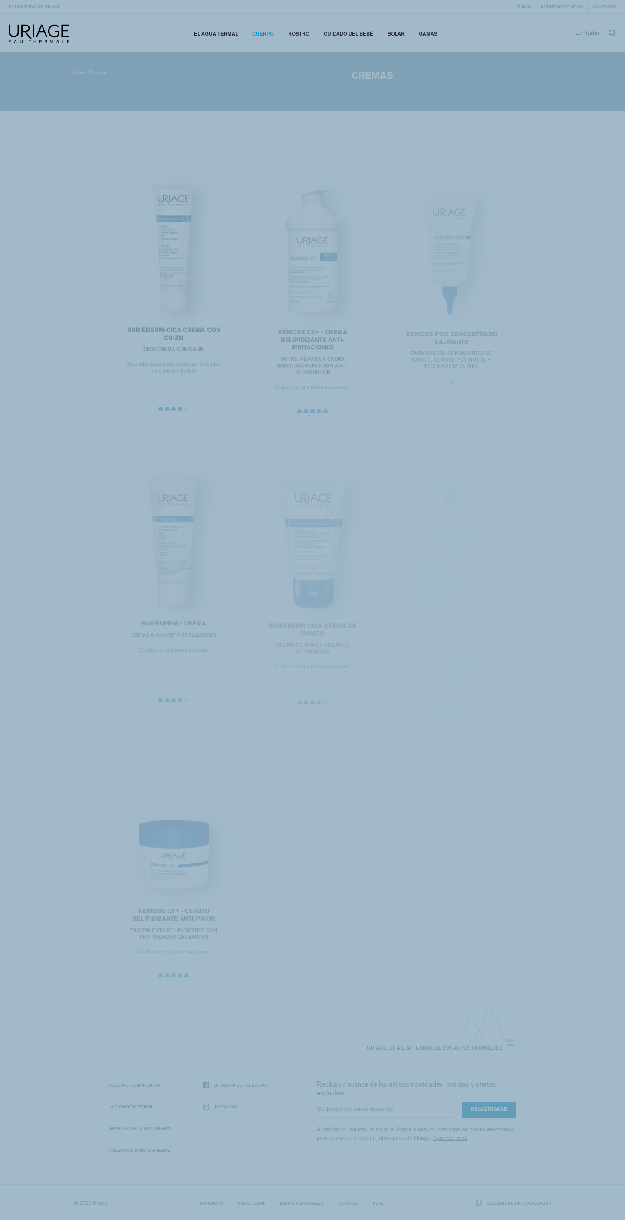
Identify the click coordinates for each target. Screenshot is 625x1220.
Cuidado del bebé (348, 33)
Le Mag (523, 6)
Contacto (604, 6)
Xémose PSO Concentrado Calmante (451, 341)
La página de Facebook (235, 1085)
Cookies (348, 1203)
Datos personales (301, 1203)
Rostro (298, 33)
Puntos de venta (563, 6)
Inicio (79, 72)
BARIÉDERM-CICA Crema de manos (312, 633)
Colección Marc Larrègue (139, 1150)
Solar (396, 33)
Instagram (220, 1107)
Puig (378, 1203)
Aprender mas (450, 1137)
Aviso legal (251, 1203)
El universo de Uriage (34, 6)
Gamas (428, 33)
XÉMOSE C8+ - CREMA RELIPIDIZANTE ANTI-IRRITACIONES (312, 343)
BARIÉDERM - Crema (173, 627)
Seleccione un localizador (514, 1203)
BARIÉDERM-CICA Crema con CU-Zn (173, 336)
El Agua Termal (216, 33)
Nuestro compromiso (134, 1085)
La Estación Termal (131, 1106)
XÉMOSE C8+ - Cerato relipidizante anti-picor (173, 918)
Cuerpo (263, 33)
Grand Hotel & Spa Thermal (140, 1128)
